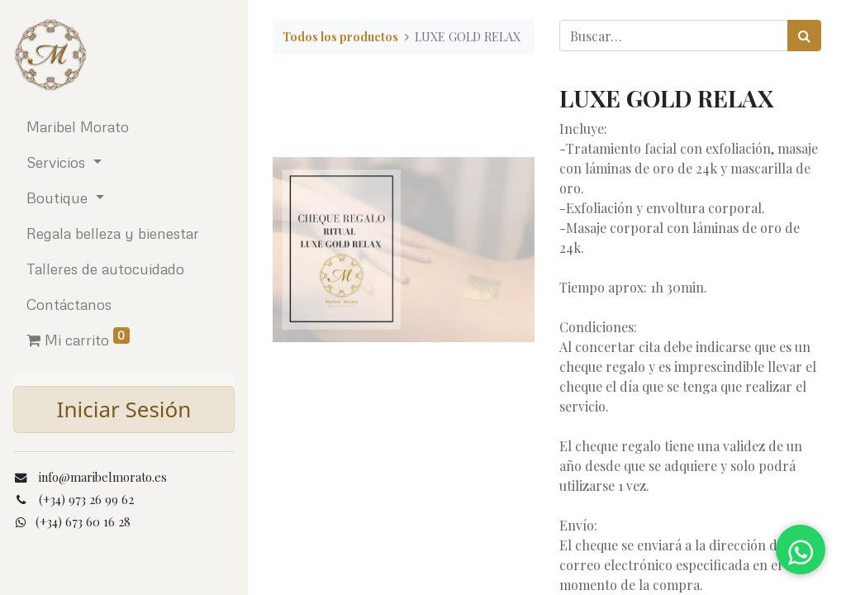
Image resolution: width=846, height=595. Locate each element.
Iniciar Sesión (124, 409)
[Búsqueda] (804, 35)
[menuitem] (124, 127)
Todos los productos (340, 36)
